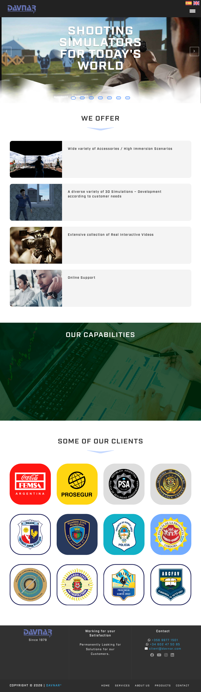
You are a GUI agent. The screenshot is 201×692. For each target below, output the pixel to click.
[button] (7, 52)
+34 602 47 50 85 (164, 644)
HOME (105, 685)
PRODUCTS (163, 685)
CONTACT (182, 685)
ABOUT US (142, 685)
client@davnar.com (165, 648)
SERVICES (122, 685)
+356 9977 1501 (164, 640)
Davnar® (54, 685)
